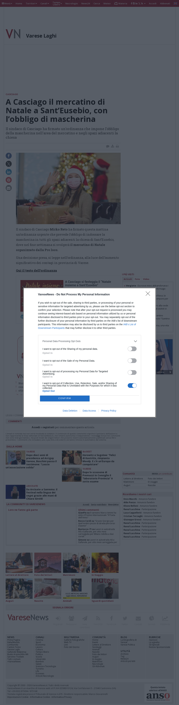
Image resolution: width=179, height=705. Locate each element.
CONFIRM (64, 398)
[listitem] (90, 341)
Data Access (89, 410)
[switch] (132, 348)
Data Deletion (70, 410)
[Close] (149, 294)
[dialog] (90, 352)
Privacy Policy (108, 410)
